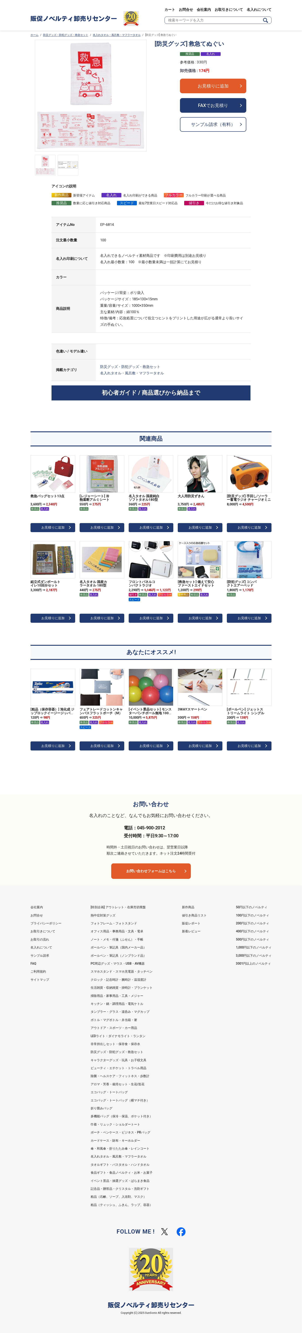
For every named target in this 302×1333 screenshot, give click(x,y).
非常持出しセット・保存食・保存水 (115, 1044)
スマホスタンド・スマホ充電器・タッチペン (122, 971)
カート (169, 10)
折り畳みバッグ (101, 1108)
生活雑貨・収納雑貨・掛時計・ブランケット (122, 987)
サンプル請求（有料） (213, 124)
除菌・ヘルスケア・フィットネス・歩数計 (120, 1076)
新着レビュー (191, 931)
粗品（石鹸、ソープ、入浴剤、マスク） (118, 1196)
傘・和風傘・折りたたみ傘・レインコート (120, 1148)
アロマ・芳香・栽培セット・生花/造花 (117, 1084)
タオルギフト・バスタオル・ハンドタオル (120, 1164)
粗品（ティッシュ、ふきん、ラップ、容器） (122, 1205)
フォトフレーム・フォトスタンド (114, 923)
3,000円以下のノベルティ (253, 955)
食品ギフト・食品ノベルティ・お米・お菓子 (122, 1172)
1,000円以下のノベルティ (253, 947)
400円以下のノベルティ (252, 931)
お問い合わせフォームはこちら (151, 871)
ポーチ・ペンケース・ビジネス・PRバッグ (120, 1132)
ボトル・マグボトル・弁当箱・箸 (114, 1020)
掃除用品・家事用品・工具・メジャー (117, 996)
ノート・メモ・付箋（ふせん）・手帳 (117, 939)
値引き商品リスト (194, 915)
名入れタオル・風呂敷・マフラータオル (117, 34)
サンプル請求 (40, 955)
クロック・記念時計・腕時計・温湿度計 (118, 979)
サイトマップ (40, 979)
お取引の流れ (40, 939)
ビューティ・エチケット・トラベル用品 (118, 1068)
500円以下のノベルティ (252, 939)
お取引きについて (229, 10)
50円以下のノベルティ (251, 907)
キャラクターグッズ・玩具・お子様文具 (118, 1060)
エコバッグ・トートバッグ (109, 1092)
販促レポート (191, 923)
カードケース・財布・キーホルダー (115, 1140)
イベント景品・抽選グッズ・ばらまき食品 (120, 1181)
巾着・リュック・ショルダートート (115, 1124)
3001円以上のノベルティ (253, 963)
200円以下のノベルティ (252, 923)
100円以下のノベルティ (252, 915)
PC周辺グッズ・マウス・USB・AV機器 (118, 963)
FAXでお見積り (213, 105)
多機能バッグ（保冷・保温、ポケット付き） (122, 1116)
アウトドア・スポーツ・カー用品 (114, 1028)
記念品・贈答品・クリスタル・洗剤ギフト (120, 1188)
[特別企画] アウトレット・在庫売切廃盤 (118, 907)
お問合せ (186, 10)
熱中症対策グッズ (103, 915)
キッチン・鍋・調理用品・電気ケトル (117, 1003)
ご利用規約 (38, 971)
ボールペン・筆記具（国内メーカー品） (118, 947)
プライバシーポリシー (46, 923)
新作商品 (188, 907)
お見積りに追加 (213, 86)
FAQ (33, 963)
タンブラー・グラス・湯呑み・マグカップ (120, 1011)
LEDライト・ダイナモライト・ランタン (118, 1036)
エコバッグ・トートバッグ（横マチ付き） (120, 1100)
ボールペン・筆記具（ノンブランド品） (118, 955)
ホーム (34, 34)
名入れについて (259, 10)
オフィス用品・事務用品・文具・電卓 (117, 931)
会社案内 (204, 10)
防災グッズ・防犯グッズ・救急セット (65, 34)
